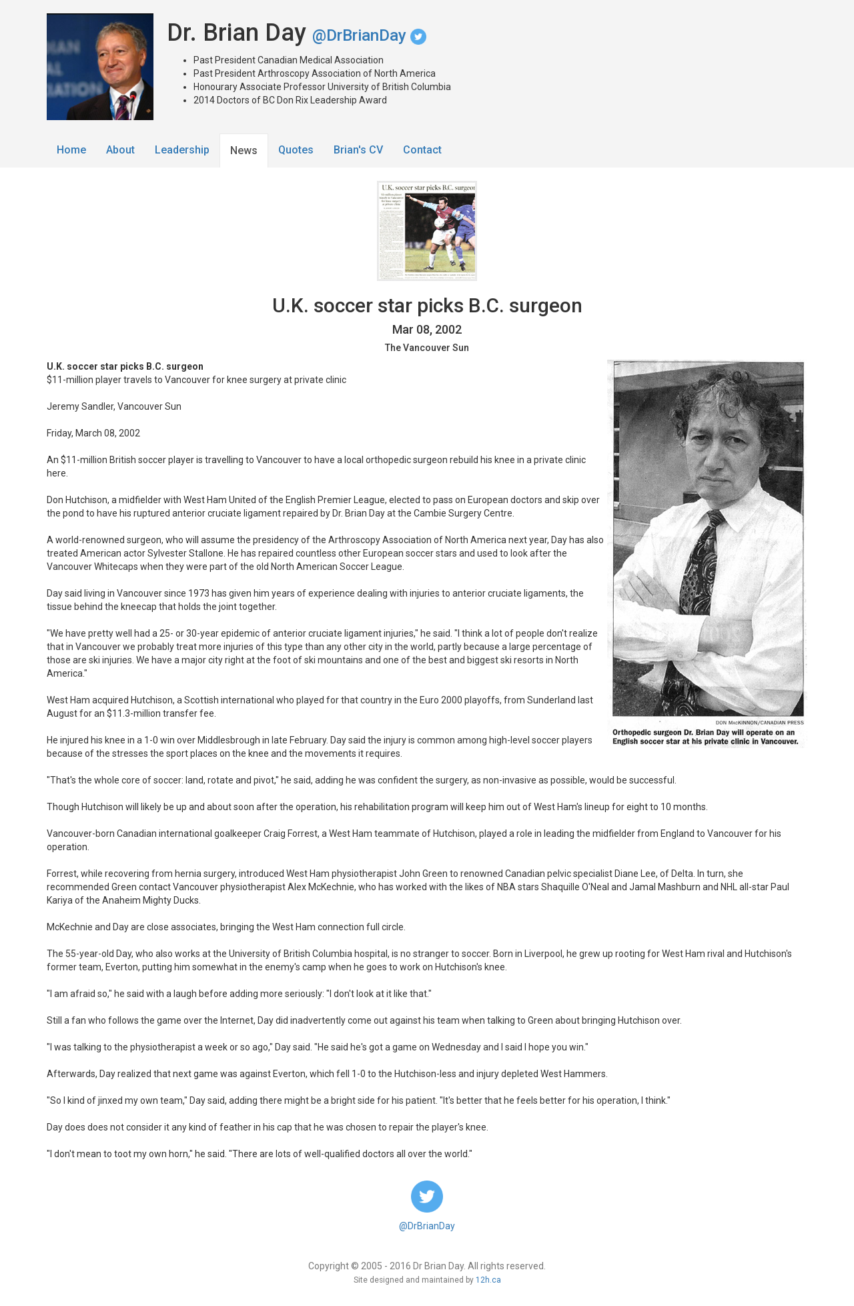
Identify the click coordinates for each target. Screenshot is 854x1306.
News (244, 150)
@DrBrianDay (369, 35)
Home (71, 149)
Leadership (182, 149)
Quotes (296, 149)
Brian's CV (358, 149)
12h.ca (488, 1280)
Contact (422, 149)
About (120, 149)
